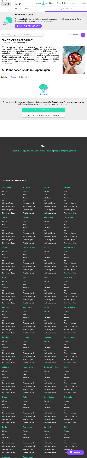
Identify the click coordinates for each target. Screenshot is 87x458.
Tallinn (67, 187)
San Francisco (29, 247)
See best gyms (7, 210)
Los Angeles (69, 307)
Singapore (68, 217)
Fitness (4, 191)
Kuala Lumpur (70, 337)
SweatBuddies (22, 9)
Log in (83, 3)
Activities (5, 198)
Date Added (25, 77)
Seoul (4, 247)
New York (68, 277)
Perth (4, 277)
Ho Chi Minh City (51, 367)
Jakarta (5, 367)
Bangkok (47, 427)
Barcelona (27, 427)
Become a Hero (71, 3)
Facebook (42, 151)
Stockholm (48, 217)
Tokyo (46, 187)
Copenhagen (49, 397)
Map (18, 4)
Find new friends (8, 203)
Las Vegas (48, 337)
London (5, 337)
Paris (25, 277)
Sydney (26, 217)
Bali (65, 427)
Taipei (4, 217)
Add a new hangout (43, 110)
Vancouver (6, 187)
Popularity (13, 77)
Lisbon (26, 337)
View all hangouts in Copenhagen (43, 115)
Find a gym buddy (8, 206)
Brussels (68, 397)
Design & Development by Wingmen (65, 151)
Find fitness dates (8, 213)
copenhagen (6, 42)
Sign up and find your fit (28, 26)
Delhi (25, 397)
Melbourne (27, 307)
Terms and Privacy (32, 151)
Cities (51, 3)
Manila (46, 307)
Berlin (4, 427)
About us (18, 151)
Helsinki (67, 367)
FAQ (12, 151)
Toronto (26, 187)
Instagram (50, 151)
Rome (46, 247)
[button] (75, 452)
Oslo (46, 277)
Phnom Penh (69, 247)
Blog (59, 3)
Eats (15, 42)
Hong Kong (28, 367)
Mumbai (5, 307)
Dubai (4, 397)
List (6, 4)
